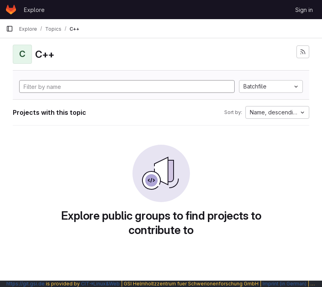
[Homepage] (11, 9)
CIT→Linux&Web (100, 284)
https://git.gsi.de (25, 284)
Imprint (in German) (284, 284)
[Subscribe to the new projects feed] (302, 51)
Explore (34, 9)
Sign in (304, 9)
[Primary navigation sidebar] (9, 28)
